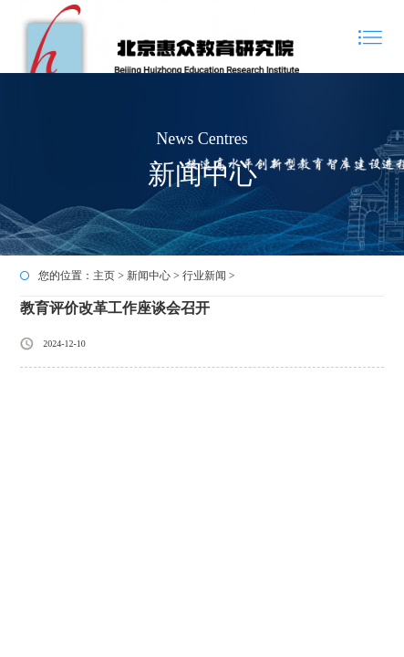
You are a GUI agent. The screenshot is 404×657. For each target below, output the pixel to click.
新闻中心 (149, 275)
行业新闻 (204, 275)
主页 (104, 275)
